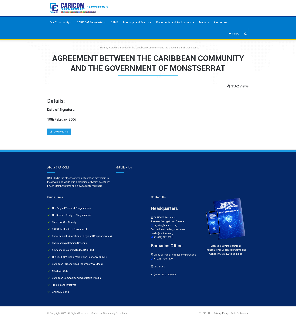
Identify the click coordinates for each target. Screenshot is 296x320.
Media (203, 22)
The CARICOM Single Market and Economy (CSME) (79, 257)
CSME (114, 22)
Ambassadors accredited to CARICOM (73, 250)
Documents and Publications (174, 22)
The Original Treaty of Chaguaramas (71, 208)
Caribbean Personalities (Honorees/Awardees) (77, 264)
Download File (59, 131)
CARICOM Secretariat (90, 22)
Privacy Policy (221, 313)
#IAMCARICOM (60, 270)
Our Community (59, 22)
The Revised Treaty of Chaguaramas (71, 215)
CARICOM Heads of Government (69, 229)
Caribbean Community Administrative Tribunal (76, 277)
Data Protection (239, 313)
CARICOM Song (60, 291)
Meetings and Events (136, 22)
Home (102, 47)
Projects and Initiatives (64, 284)
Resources (220, 22)
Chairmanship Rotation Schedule (69, 243)
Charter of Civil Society (64, 222)
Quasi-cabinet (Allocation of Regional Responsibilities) (82, 236)
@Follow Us (124, 167)
